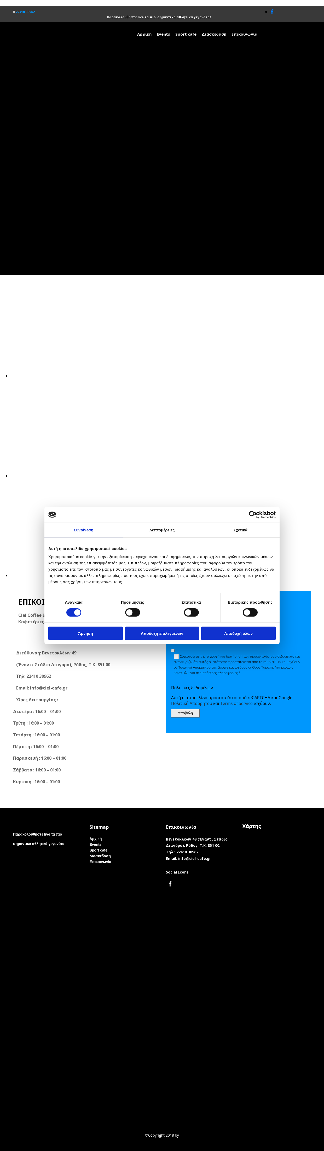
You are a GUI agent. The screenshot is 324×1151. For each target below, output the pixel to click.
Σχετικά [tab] (240, 529)
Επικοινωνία (244, 34)
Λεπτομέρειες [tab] (162, 529)
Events (163, 34)
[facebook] (272, 11)
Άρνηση (85, 633)
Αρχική (144, 34)
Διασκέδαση (214, 34)
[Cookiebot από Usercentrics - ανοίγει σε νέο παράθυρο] (253, 515)
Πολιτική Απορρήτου (191, 703)
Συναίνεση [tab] (83, 529)
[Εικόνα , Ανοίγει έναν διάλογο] (167, 376)
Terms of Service (237, 703)
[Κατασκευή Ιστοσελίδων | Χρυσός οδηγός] (8, 1145)
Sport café (185, 34)
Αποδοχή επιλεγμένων (162, 633)
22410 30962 (25, 12)
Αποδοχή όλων (238, 633)
